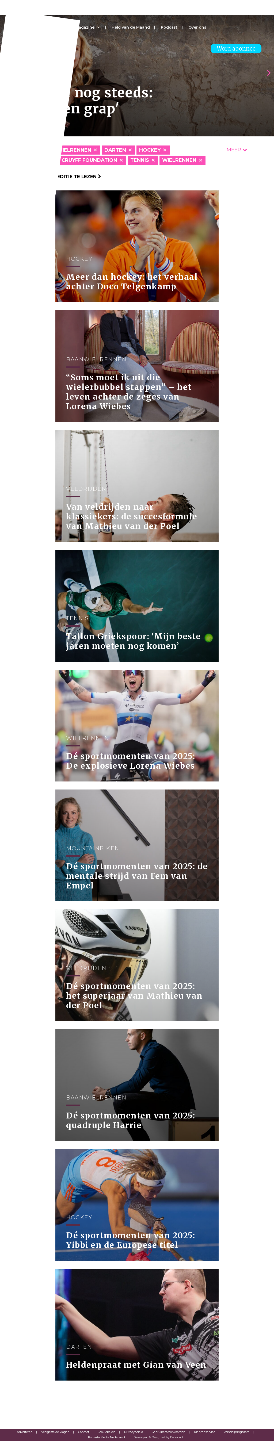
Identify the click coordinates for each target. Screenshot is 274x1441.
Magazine (84, 27)
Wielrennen (179, 160)
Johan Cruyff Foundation (79, 160)
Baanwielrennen (66, 150)
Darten (115, 150)
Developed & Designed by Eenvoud (158, 1437)
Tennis (139, 160)
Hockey (150, 150)
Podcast (169, 27)
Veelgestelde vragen (55, 1432)
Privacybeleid (133, 1432)
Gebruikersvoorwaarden (168, 1432)
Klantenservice (204, 1432)
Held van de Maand (131, 27)
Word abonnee (236, 48)
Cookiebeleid (107, 1432)
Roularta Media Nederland (106, 1437)
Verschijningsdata (236, 1432)
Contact (83, 1432)
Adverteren (25, 1432)
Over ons (197, 27)
